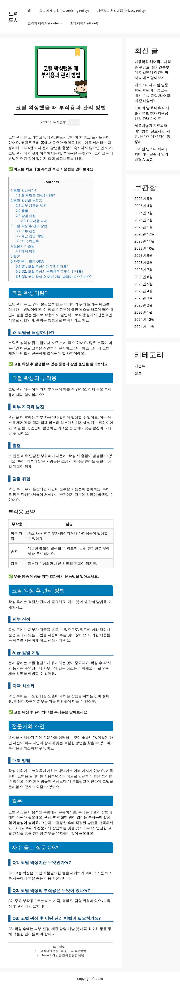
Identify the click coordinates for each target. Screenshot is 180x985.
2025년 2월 (143, 305)
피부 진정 (26, 231)
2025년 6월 (143, 276)
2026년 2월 (143, 219)
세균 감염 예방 (29, 236)
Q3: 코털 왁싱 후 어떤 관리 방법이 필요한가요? (54, 276)
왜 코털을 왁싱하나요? (35, 195)
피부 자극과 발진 (31, 205)
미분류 (139, 365)
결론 (15, 256)
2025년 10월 (144, 248)
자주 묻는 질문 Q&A (27, 261)
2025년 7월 (143, 269)
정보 (62, 947)
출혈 (22, 210)
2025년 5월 (143, 283)
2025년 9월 (143, 255)
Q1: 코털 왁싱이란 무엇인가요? (42, 266)
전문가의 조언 (23, 246)
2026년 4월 (143, 205)
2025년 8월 (143, 262)
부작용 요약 (34, 220)
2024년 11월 (144, 326)
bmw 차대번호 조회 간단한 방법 (63, 955)
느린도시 (13, 16)
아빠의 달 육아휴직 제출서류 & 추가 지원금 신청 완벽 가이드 (151, 113)
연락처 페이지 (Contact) (44, 23)
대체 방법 (26, 251)
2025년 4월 (143, 291)
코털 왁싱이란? (23, 190)
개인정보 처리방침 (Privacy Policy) (121, 10)
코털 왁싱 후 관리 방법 (29, 226)
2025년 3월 (143, 298)
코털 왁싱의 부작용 (26, 200)
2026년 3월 (143, 212)
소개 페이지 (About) (84, 23)
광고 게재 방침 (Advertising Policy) (64, 10)
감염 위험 (26, 215)
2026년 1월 (143, 227)
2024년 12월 (144, 319)
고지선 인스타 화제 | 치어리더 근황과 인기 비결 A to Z (151, 154)
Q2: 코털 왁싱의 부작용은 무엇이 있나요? (49, 271)
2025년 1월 (143, 312)
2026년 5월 (143, 198)
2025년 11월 (144, 241)
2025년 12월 (144, 234)
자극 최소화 (27, 241)
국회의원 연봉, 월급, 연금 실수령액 (63, 951)
